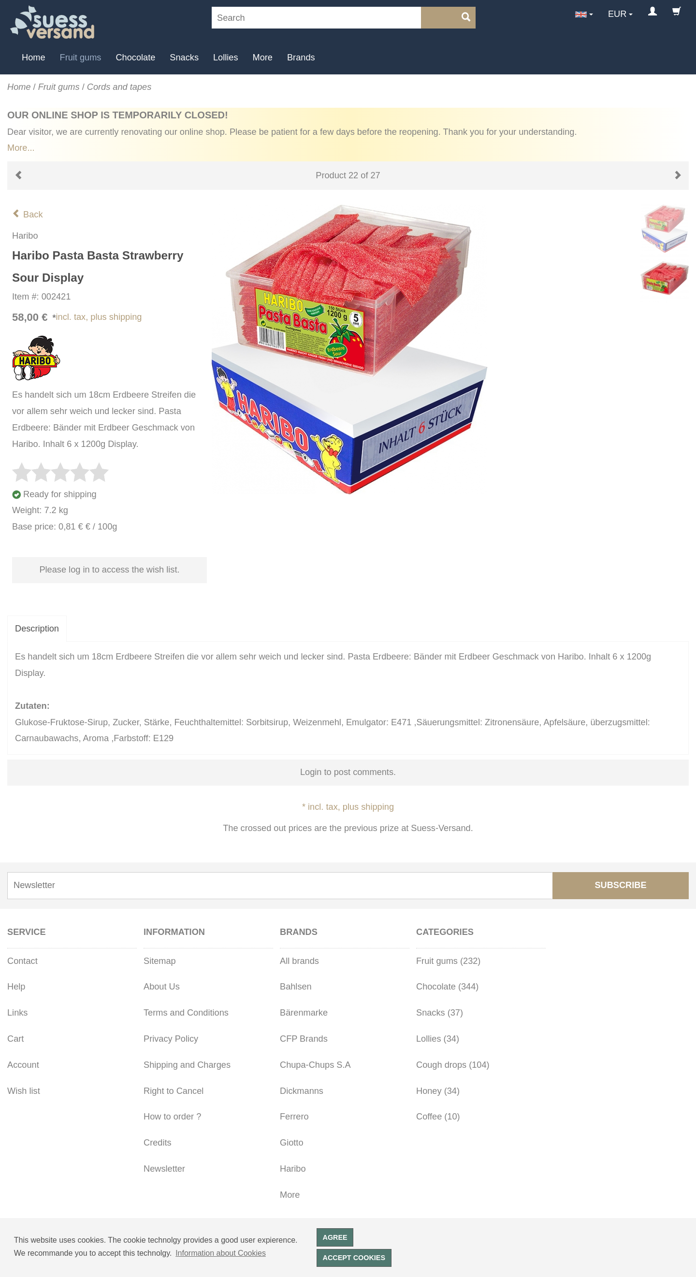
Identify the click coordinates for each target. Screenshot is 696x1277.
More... (21, 148)
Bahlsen (296, 986)
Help (16, 986)
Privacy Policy (171, 1039)
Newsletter (164, 1169)
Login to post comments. (348, 772)
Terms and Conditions (186, 1013)
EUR (617, 14)
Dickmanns (301, 1091)
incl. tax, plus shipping (99, 317)
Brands (301, 57)
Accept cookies (354, 1258)
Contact (22, 961)
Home (33, 57)
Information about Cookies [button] (220, 1253)
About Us (162, 986)
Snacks (184, 57)
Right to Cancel (173, 1091)
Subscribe (620, 885)
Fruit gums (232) (448, 961)
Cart (15, 1039)
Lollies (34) (437, 1039)
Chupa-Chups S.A (315, 1065)
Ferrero (294, 1116)
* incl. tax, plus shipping (348, 807)
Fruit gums (81, 57)
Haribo (293, 1169)
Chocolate (135, 57)
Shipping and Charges (187, 1065)
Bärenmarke (304, 1013)
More (263, 57)
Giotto (292, 1143)
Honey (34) (438, 1091)
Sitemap (160, 961)
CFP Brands (304, 1039)
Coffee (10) (438, 1116)
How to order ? (172, 1116)
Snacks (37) (439, 1013)
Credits (158, 1143)
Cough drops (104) (453, 1065)
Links (17, 1013)
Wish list (23, 1091)
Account (23, 1065)
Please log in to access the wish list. (109, 569)
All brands (299, 961)
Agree (335, 1237)
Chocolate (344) (447, 986)
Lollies (225, 57)
